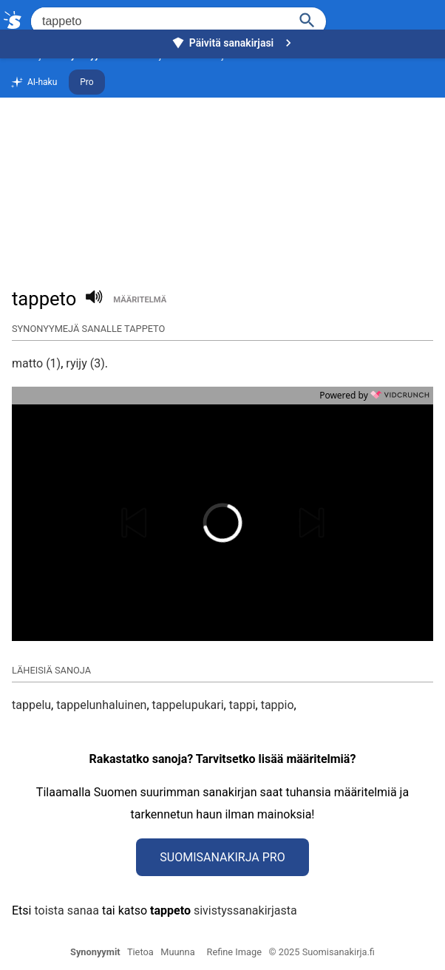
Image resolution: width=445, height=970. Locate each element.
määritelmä (139, 300)
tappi (242, 705)
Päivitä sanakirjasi (233, 42)
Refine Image (234, 951)
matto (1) (36, 363)
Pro (86, 82)
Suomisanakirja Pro (222, 857)
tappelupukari (188, 705)
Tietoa (140, 951)
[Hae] (158, 21)
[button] (151, 522)
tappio (277, 705)
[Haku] (307, 19)
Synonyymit (95, 951)
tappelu (31, 705)
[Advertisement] (222, 159)
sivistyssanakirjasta (245, 910)
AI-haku (33, 82)
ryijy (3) (85, 363)
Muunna (177, 951)
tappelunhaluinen (101, 705)
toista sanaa (66, 910)
